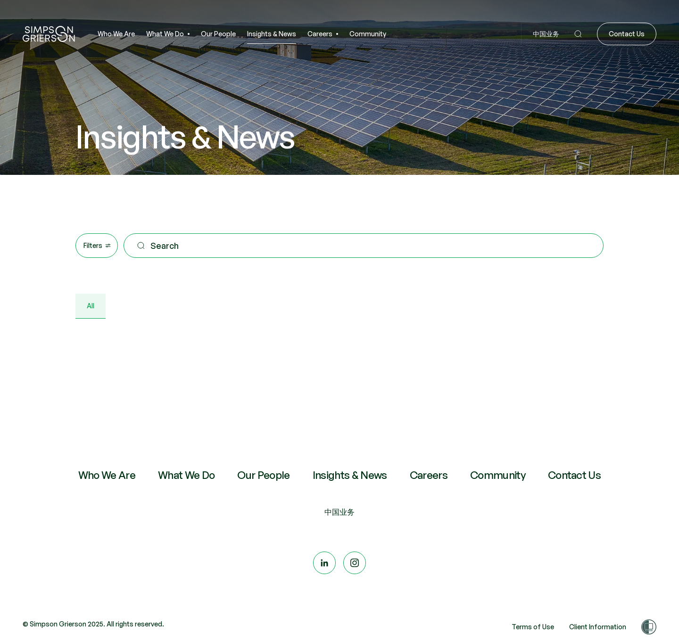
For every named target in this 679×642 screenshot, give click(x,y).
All (90, 306)
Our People (263, 475)
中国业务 (339, 512)
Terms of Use (533, 627)
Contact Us (574, 475)
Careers (428, 475)
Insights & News (350, 475)
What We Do (186, 475)
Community (497, 475)
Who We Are (106, 475)
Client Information (597, 627)
